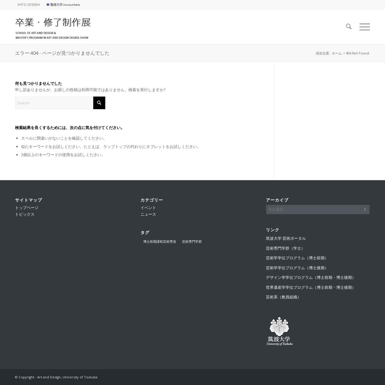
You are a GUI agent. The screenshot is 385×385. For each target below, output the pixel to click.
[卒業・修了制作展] (53, 26)
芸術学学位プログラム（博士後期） (297, 267)
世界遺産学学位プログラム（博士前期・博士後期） (311, 287)
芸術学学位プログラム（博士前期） (297, 257)
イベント (148, 207)
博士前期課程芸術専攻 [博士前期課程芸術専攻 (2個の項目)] (159, 241)
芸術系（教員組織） (283, 297)
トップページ (26, 207)
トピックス (25, 214)
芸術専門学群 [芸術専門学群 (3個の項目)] (192, 241)
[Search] (349, 26)
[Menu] (363, 26)
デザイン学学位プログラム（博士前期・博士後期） (311, 277)
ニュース (148, 214)
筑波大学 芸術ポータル (286, 238)
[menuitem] (29, 4)
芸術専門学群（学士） (285, 248)
